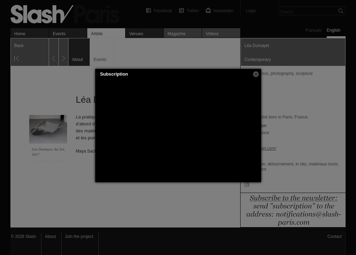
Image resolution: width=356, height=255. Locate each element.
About (50, 236)
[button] (256, 74)
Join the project (79, 236)
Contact (334, 236)
